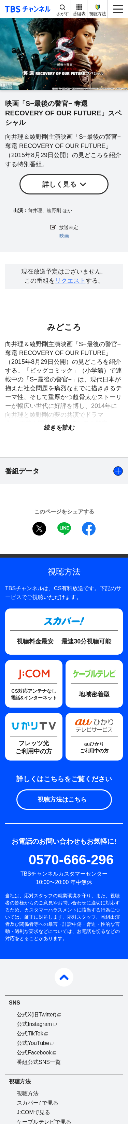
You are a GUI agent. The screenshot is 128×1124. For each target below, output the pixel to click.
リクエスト (70, 280)
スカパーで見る (37, 1103)
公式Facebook (34, 1052)
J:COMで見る (33, 1112)
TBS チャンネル (27, 9)
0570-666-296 (71, 859)
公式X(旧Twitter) (36, 1014)
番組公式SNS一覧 (39, 1062)
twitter (39, 529)
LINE (64, 529)
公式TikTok (30, 1033)
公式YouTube (33, 1043)
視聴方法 (97, 13)
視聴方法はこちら (62, 799)
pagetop (64, 977)
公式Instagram (34, 1024)
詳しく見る (59, 184)
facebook (89, 529)
